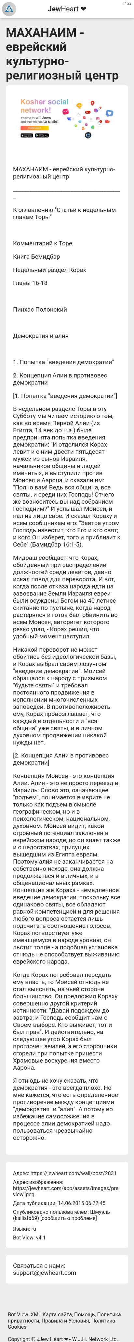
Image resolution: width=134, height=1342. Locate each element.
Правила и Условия (65, 1321)
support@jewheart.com (44, 1272)
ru (33, 1229)
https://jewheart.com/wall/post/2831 (74, 1173)
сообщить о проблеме (69, 1218)
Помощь (84, 1314)
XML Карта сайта (51, 1314)
